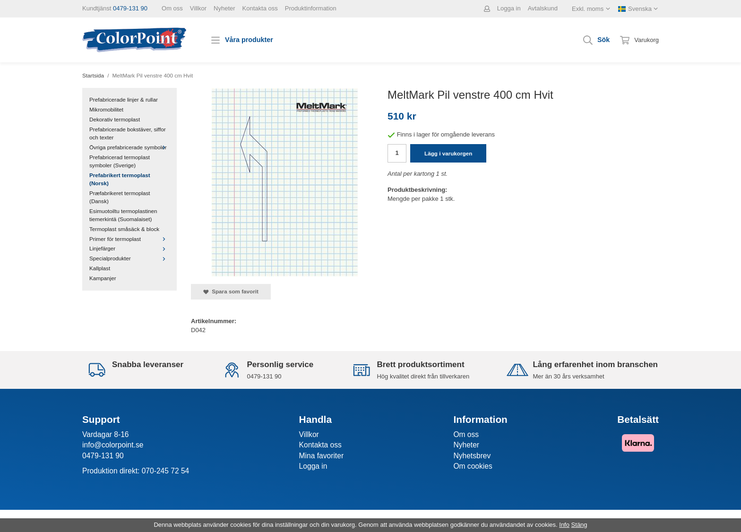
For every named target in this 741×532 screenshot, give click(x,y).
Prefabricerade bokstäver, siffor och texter (127, 133)
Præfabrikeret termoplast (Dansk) (119, 197)
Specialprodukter (129, 258)
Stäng (579, 524)
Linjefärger (129, 248)
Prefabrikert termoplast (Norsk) (119, 179)
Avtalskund (543, 8)
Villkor (198, 8)
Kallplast (99, 268)
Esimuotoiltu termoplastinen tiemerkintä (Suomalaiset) (123, 215)
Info (564, 524)
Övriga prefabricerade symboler (129, 147)
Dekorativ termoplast (114, 119)
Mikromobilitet (106, 109)
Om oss (172, 8)
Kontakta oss (260, 8)
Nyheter (224, 8)
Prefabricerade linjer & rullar (123, 99)
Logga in (509, 8)
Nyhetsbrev (472, 456)
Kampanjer (102, 278)
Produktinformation (310, 8)
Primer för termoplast (129, 239)
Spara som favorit (230, 291)
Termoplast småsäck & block (124, 229)
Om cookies (472, 466)
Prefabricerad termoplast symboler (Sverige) (119, 161)
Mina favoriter (321, 456)
